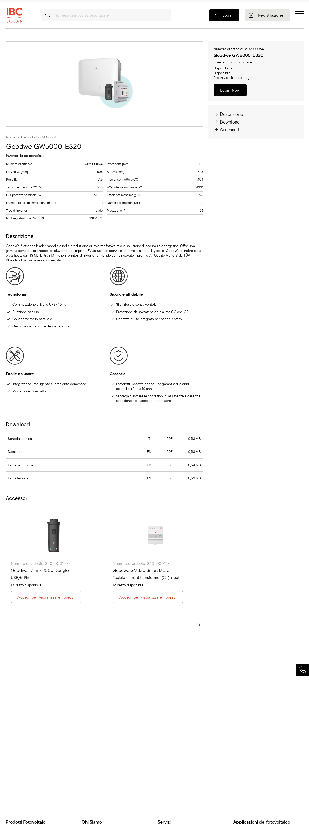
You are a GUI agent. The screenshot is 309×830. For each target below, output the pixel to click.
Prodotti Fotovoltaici (26, 822)
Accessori (226, 130)
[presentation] (189, 624)
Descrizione (228, 114)
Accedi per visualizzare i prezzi (45, 597)
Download (227, 122)
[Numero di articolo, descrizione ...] (106, 15)
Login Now (230, 90)
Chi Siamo (92, 822)
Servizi (164, 822)
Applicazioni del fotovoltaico (261, 822)
